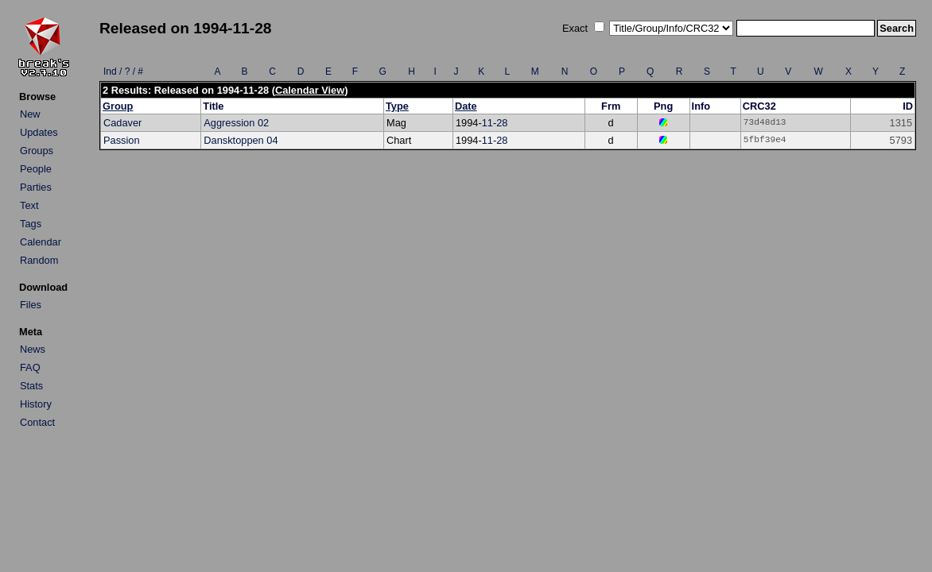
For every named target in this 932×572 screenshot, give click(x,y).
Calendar (40, 242)
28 (501, 123)
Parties (36, 187)
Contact (37, 422)
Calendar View (309, 90)
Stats (31, 386)
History (36, 404)
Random (39, 260)
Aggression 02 (236, 123)
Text (29, 205)
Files (30, 305)
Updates (39, 132)
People (36, 169)
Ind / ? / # (123, 71)
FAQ (30, 367)
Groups (36, 151)
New (30, 114)
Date (466, 106)
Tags (30, 224)
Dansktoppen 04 (241, 140)
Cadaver (122, 123)
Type (397, 106)
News (32, 349)
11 (487, 123)
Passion (121, 140)
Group (118, 106)
